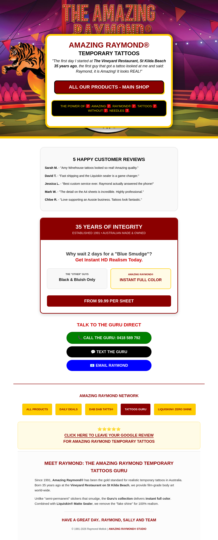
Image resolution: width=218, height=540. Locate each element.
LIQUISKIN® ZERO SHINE (175, 409)
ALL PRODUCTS (37, 409)
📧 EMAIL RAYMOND (109, 365)
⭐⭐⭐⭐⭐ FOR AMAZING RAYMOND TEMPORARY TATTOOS (109, 435)
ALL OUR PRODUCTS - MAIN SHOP (109, 87)
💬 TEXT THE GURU (109, 352)
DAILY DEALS (68, 409)
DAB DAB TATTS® (101, 409)
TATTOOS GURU (135, 409)
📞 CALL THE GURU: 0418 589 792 (109, 338)
